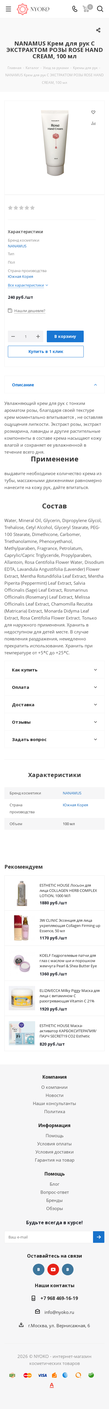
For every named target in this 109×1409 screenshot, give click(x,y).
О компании (54, 1087)
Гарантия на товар (54, 1160)
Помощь (55, 1135)
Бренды (54, 1200)
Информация (54, 1125)
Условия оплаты (54, 1144)
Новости (55, 1095)
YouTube (53, 1269)
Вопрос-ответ (54, 1192)
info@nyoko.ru (59, 1312)
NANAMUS (17, 246)
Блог (54, 1184)
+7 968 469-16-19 (59, 1298)
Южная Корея (20, 276)
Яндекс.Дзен (68, 1269)
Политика (54, 1111)
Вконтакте (38, 1269)
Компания (54, 1077)
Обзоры (54, 1208)
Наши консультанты (54, 1103)
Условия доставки (54, 1152)
